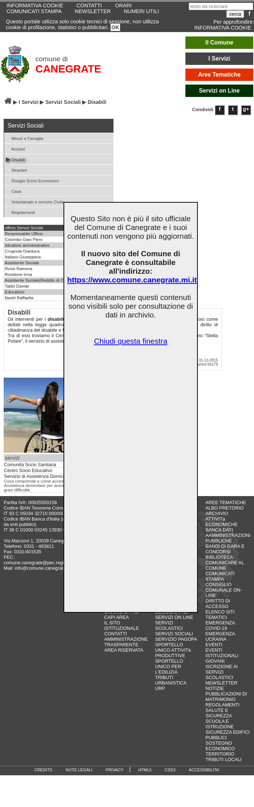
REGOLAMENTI (222, 704)
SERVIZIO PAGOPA (176, 639)
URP (160, 688)
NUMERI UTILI (141, 11)
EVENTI (213, 644)
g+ (246, 109)
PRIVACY (114, 770)
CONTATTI (115, 633)
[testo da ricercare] (221, 6)
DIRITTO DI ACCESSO (217, 603)
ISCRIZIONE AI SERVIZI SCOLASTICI (221, 672)
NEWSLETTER (93, 11)
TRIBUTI (164, 677)
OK (115, 27)
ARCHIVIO (216, 513)
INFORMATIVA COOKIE (223, 28)
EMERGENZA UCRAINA (220, 636)
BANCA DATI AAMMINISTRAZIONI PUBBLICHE (227, 535)
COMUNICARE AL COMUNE (224, 565)
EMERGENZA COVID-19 (220, 625)
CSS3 (170, 770)
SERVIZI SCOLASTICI (169, 625)
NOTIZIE (214, 688)
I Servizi (219, 58)
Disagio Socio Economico (32, 180)
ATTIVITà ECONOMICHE (221, 521)
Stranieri (16, 170)
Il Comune (219, 42)
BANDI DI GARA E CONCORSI (225, 548)
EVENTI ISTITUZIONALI (221, 652)
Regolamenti (20, 212)
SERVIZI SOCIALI (174, 633)
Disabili (15, 159)
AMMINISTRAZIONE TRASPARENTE (126, 641)
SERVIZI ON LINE (174, 617)
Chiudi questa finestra (130, 341)
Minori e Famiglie (24, 138)
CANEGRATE (68, 69)
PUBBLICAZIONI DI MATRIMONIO (226, 696)
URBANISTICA (170, 683)
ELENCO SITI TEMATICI (220, 614)
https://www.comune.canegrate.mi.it (132, 280)
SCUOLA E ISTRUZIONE (219, 723)
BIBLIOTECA (219, 557)
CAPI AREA (116, 617)
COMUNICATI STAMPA (34, 11)
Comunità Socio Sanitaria (30, 464)
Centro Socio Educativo (28, 470)
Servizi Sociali (63, 102)
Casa (13, 191)
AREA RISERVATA (123, 650)
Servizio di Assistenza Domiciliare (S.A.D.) (47, 476)
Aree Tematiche (219, 74)
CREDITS (43, 770)
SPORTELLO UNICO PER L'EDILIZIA (169, 666)
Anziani (15, 148)
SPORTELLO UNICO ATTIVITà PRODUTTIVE (173, 650)
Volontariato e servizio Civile (35, 201)
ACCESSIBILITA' (204, 770)
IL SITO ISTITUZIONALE (121, 625)
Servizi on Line (219, 90)
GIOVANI (214, 661)
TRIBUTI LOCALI (223, 759)
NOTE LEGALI (79, 770)
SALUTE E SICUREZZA (218, 712)
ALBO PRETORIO (224, 508)
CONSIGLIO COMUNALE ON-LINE (223, 590)
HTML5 (144, 770)
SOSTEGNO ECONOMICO (220, 745)
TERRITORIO (219, 754)
